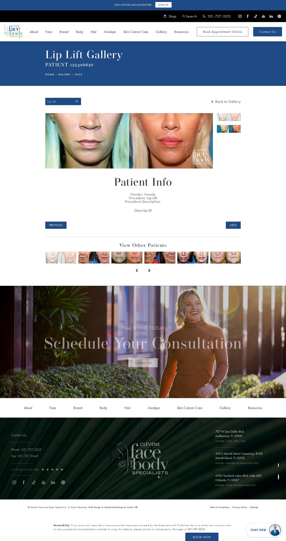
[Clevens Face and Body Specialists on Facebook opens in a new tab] (247, 16)
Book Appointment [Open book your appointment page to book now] (222, 31)
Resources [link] (181, 31)
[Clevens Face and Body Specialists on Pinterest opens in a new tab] (279, 16)
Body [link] (79, 31)
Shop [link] (170, 16)
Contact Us (267, 31)
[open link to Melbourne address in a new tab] (232, 436)
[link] (217, 16)
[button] (190, 16)
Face (78, 74)
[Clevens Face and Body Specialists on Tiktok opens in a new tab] (255, 16)
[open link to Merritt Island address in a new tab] (240, 458)
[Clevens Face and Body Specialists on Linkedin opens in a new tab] (271, 16)
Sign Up (163, 5)
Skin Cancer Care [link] (136, 31)
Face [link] (48, 31)
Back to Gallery (225, 101)
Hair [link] (94, 31)
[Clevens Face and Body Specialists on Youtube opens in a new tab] (263, 16)
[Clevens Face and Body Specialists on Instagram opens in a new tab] (240, 16)
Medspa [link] (110, 31)
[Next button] (149, 271)
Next (233, 225)
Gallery (64, 74)
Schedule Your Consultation (143, 340)
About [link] (34, 31)
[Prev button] (136, 271)
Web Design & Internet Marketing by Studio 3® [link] (113, 507)
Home (49, 74)
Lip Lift (152, 198)
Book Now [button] (202, 537)
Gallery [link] (161, 31)
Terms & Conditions (220, 507)
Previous (56, 225)
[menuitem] (240, 16)
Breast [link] (64, 31)
